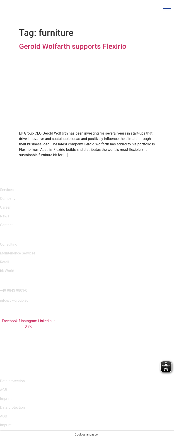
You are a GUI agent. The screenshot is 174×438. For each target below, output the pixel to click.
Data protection (12, 381)
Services (7, 190)
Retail (4, 262)
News (4, 216)
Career (5, 207)
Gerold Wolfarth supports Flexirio (72, 46)
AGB (3, 390)
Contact (6, 225)
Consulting (8, 244)
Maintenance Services (18, 253)
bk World (7, 271)
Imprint (6, 398)
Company (7, 198)
